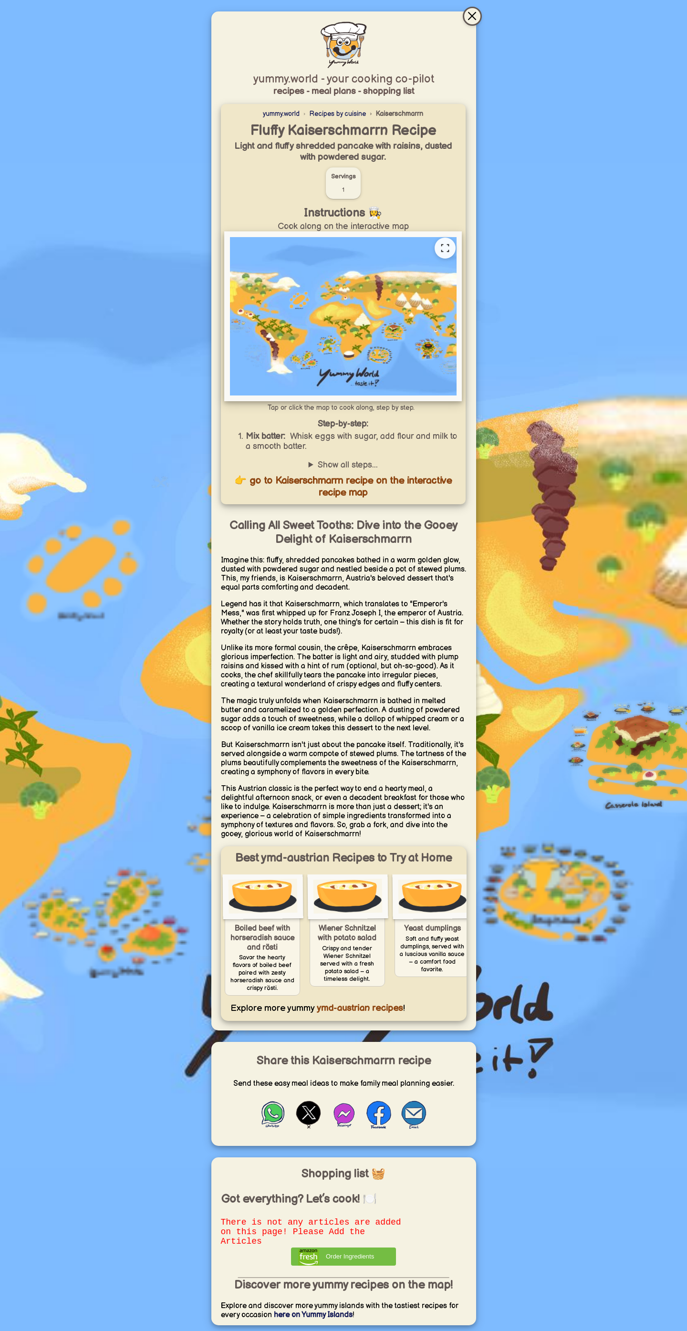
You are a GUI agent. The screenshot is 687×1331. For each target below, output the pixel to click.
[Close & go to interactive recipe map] (472, 16)
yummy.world (281, 114)
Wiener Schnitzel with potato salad (347, 933)
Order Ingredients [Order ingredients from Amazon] (350, 1262)
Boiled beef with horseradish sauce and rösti (262, 938)
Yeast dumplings (432, 928)
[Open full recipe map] (445, 248)
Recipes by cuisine (337, 114)
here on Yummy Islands (313, 1320)
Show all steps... (348, 465)
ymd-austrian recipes (359, 1008)
